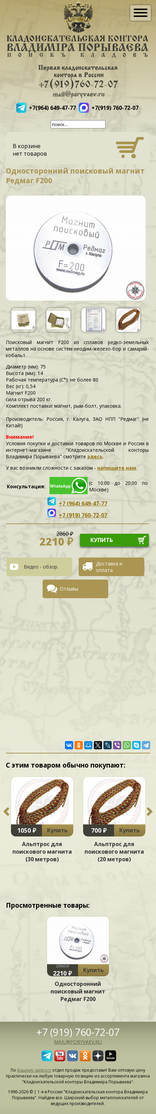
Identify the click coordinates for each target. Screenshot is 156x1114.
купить (101, 540)
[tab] (42, 567)
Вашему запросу (34, 1070)
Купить (57, 830)
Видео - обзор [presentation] (40, 566)
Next (149, 811)
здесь (95, 456)
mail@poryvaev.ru (78, 1042)
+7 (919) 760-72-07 (78, 1032)
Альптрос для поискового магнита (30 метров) (42, 851)
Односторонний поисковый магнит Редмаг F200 (78, 991)
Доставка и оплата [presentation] (109, 566)
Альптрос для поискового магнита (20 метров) (114, 851)
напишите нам (116, 468)
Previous (6, 811)
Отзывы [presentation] (69, 588)
